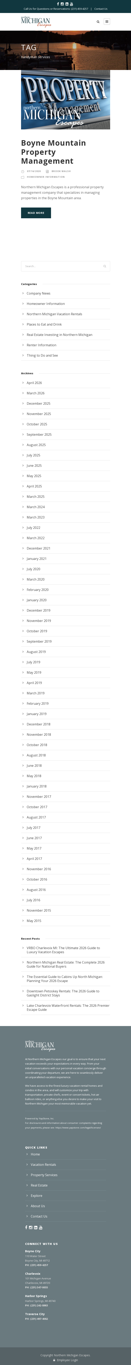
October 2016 (37, 879)
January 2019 (37, 714)
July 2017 (33, 827)
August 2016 (36, 889)
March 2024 (36, 507)
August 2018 (36, 755)
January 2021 (37, 558)
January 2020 (37, 600)
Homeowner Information (46, 176)
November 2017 (39, 796)
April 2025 (34, 486)
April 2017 (34, 858)
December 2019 (38, 610)
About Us (38, 1206)
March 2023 (36, 517)
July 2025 (33, 455)
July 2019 (33, 662)
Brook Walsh (61, 171)
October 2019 (37, 631)
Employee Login (65, 1360)
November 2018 (39, 734)
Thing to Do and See (42, 355)
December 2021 (38, 548)
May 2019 (34, 672)
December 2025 (38, 403)
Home (35, 1154)
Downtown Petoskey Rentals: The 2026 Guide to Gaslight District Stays (63, 993)
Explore (36, 1195)
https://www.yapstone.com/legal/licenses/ (78, 1127)
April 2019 (34, 683)
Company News (38, 293)
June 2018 (34, 765)
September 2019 (39, 641)
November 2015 (39, 910)
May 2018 (34, 776)
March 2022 (36, 538)
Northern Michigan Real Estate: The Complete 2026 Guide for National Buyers (66, 964)
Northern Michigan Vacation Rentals (54, 314)
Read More (36, 213)
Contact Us (101, 9)
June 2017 (34, 838)
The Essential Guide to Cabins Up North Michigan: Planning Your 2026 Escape (65, 979)
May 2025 (34, 476)
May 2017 (34, 848)
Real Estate (39, 1185)
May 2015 (34, 921)
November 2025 (39, 414)
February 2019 (38, 703)
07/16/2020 (34, 171)
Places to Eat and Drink (44, 324)
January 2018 (37, 786)
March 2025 (36, 496)
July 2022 (33, 527)
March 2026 (36, 393)
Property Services (44, 1175)
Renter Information (41, 345)
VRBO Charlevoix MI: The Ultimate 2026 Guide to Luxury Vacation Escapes (63, 950)
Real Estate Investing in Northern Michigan (59, 334)
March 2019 (36, 693)
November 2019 (39, 620)
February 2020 (38, 589)
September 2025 (39, 434)
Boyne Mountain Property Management (53, 152)
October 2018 (37, 745)
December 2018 (38, 724)
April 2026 (34, 383)
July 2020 (33, 569)
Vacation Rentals (43, 1164)
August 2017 (36, 817)
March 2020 (36, 579)
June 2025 (34, 465)
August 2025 (36, 445)
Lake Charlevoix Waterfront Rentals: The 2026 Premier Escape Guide (68, 1007)
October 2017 (37, 807)
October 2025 (37, 424)
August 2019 (36, 652)
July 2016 (33, 900)
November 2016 (39, 869)
